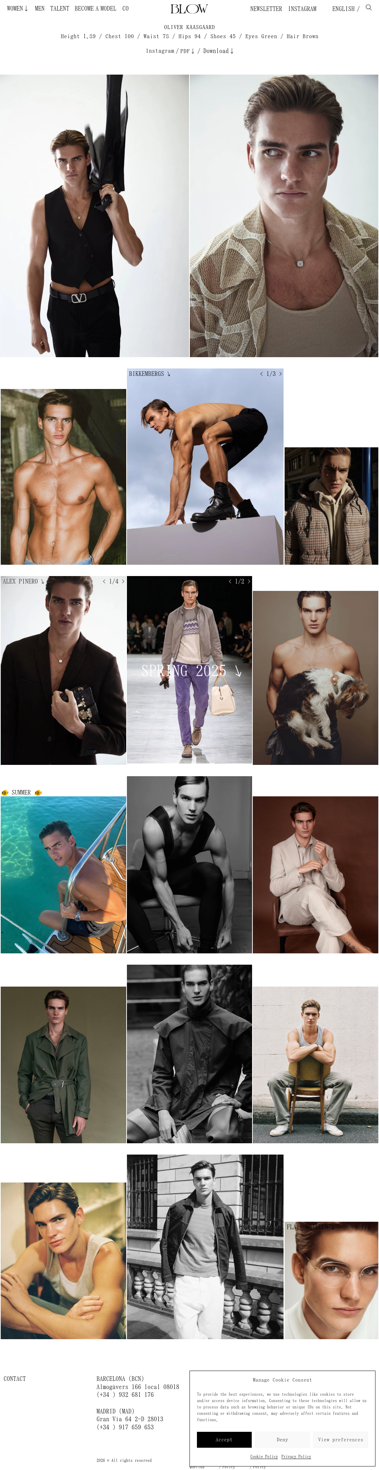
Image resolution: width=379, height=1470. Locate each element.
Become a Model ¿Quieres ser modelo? (113, 8)
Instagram (302, 9)
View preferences (340, 1439)
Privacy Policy (296, 1456)
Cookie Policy (264, 1456)
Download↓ (219, 51)
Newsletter (266, 9)
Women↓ (18, 8)
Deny (282, 1439)
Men (40, 8)
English (342, 9)
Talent (59, 8)
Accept (224, 1439)
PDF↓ (188, 51)
